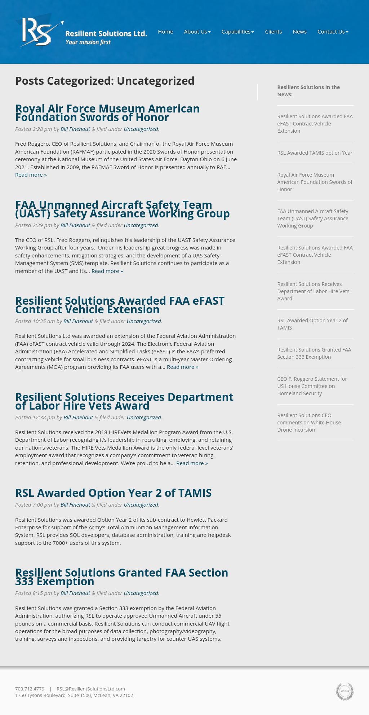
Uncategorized (141, 128)
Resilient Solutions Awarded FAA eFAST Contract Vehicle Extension (119, 305)
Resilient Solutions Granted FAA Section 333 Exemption (121, 576)
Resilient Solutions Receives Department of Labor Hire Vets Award (124, 401)
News (300, 31)
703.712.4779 (29, 688)
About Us (197, 31)
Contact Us (332, 31)
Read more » (31, 174)
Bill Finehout (75, 128)
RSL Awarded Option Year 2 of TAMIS (113, 492)
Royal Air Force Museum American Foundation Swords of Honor (107, 112)
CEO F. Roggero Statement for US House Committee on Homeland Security (312, 386)
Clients (273, 31)
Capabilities (238, 31)
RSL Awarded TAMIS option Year (314, 152)
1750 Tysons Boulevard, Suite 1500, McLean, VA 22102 (74, 695)
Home (165, 31)
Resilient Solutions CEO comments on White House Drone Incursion (309, 422)
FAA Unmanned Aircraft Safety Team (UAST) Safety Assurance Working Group (122, 209)
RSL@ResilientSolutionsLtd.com (91, 688)
